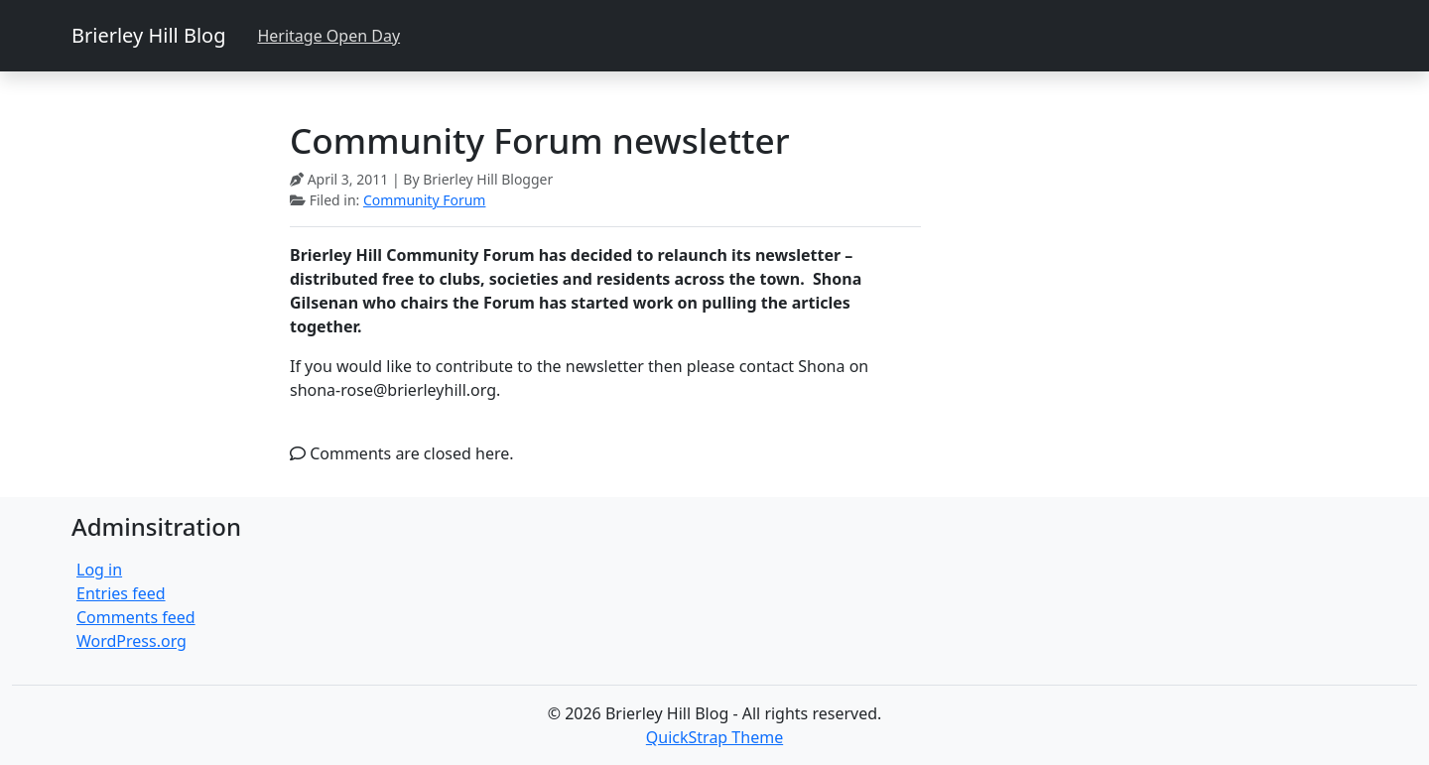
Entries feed (121, 593)
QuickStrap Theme (714, 737)
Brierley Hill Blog (148, 35)
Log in (99, 569)
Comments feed (135, 617)
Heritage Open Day (328, 36)
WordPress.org (131, 641)
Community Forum (424, 200)
